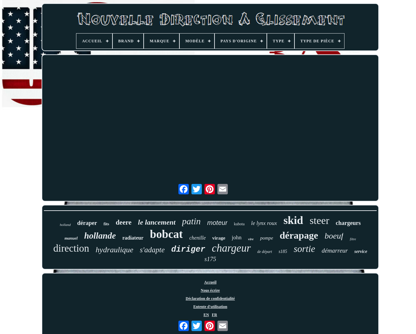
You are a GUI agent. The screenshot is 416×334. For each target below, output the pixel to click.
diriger (188, 249)
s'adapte (152, 250)
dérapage (299, 235)
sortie (304, 249)
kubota (239, 224)
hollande (100, 236)
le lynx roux (264, 223)
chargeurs (348, 223)
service (360, 251)
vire (251, 239)
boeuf (334, 236)
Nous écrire (210, 290)
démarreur (335, 250)
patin (191, 221)
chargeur (231, 248)
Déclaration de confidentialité (210, 298)
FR (214, 315)
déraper (87, 223)
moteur (217, 222)
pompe (266, 238)
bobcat (166, 234)
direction (71, 248)
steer (319, 220)
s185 (283, 251)
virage (218, 238)
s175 (210, 259)
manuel (70, 238)
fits (106, 223)
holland (65, 225)
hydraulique (114, 249)
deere (124, 222)
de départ (264, 251)
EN (206, 315)
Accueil (210, 282)
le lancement (157, 222)
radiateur (132, 238)
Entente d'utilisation (210, 306)
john (236, 237)
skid (293, 220)
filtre (353, 239)
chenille (197, 238)
